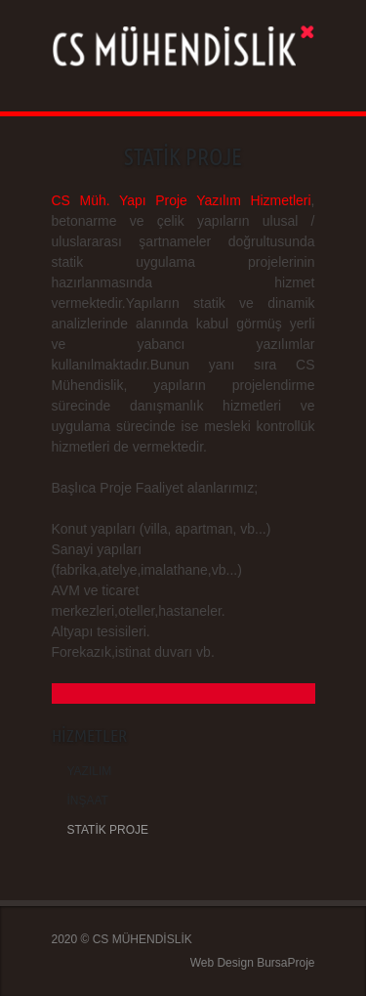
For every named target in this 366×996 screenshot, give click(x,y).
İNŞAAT (87, 800)
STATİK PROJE (108, 830)
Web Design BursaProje (252, 963)
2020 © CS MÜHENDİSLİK (122, 939)
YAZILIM (89, 771)
